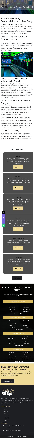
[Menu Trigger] (30, 3)
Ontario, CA (26, 320)
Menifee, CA (26, 311)
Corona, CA (26, 305)
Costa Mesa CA (26, 359)
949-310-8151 (8, 427)
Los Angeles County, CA (18, 333)
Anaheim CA (12, 354)
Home (5, 409)
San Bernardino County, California (18, 317)
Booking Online (7, 418)
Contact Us (6, 420)
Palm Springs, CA (26, 309)
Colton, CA (12, 325)
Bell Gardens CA (26, 339)
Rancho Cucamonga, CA (12, 323)
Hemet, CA (26, 307)
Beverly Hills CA (26, 341)
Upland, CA (26, 325)
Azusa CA (26, 336)
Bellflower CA (12, 341)
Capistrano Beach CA (26, 357)
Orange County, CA (18, 349)
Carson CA (26, 343)
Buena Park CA (12, 357)
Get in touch (17, 278)
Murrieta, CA (12, 309)
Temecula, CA (12, 307)
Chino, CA (12, 327)
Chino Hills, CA (26, 327)
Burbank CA (12, 343)
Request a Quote (7, 381)
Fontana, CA (12, 320)
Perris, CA (12, 311)
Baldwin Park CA (12, 339)
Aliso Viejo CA (12, 352)
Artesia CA (12, 336)
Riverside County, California (18, 301)
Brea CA (26, 354)
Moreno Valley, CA (12, 305)
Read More (18, 167)
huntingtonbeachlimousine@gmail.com (13, 430)
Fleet (5, 413)
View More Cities (19, 313)
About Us (6, 411)
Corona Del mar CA (12, 359)
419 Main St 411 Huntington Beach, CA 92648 (14, 425)
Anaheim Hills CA (26, 352)
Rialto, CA (26, 323)
